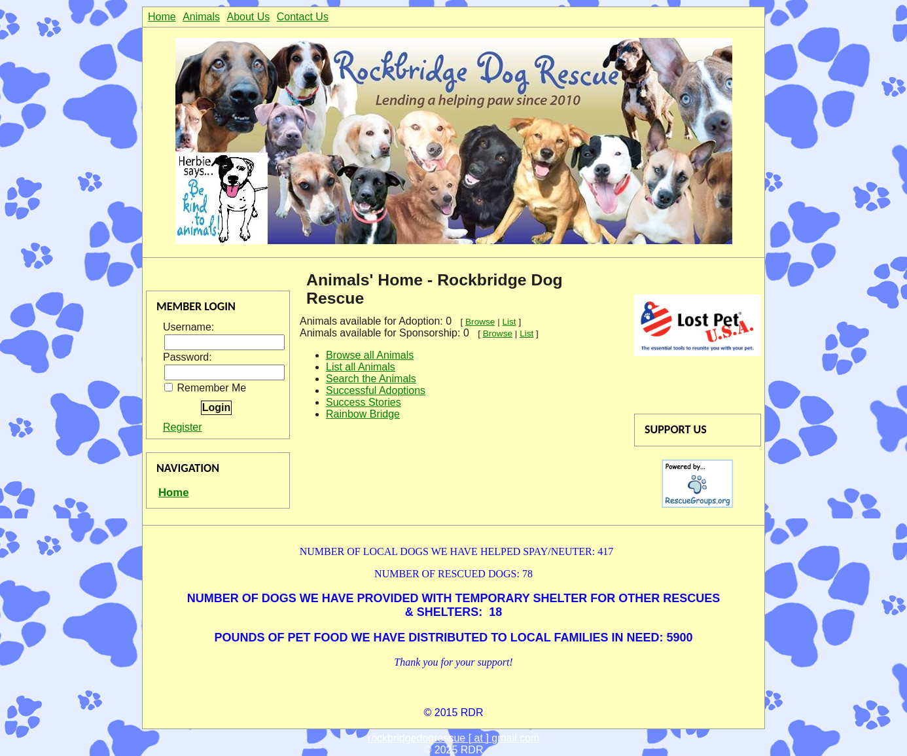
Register (182, 427)
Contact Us (303, 16)
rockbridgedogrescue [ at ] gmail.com (453, 738)
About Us (248, 16)
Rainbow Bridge (363, 414)
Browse (480, 322)
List (509, 322)
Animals (201, 16)
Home (162, 16)
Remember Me (205, 387)
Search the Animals (371, 378)
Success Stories (363, 402)
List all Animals (360, 366)
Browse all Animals (370, 355)
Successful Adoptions (375, 390)
